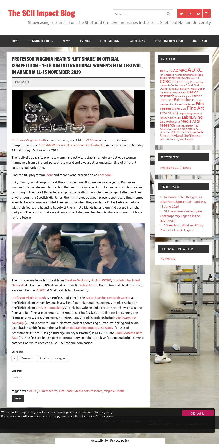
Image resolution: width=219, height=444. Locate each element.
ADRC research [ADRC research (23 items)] (167, 74)
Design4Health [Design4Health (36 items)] (188, 88)
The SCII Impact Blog (41, 13)
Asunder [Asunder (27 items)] (172, 77)
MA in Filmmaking (50, 307)
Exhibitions (137, 41)
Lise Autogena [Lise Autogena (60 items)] (170, 121)
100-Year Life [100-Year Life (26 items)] (166, 70)
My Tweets (167, 258)
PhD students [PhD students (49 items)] (180, 132)
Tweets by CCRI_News (175, 167)
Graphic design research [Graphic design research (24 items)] (190, 113)
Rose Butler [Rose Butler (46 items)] (197, 132)
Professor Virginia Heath (29, 140)
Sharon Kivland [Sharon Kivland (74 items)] (171, 135)
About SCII (199, 41)
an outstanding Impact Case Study (89, 327)
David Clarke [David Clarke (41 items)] (193, 85)
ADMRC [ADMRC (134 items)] (180, 70)
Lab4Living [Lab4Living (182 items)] (192, 116)
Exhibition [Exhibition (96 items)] (182, 99)
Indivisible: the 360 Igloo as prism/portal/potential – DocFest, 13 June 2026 (183, 201)
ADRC (40, 290)
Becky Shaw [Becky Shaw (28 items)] (183, 77)
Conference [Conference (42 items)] (177, 85)
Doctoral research (169, 41)
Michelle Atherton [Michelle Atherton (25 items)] (184, 125)
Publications (109, 41)
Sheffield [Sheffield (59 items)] (190, 135)
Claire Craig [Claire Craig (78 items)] (180, 81)
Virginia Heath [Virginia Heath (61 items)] (184, 139)
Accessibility (99, 441)
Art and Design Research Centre (108, 297)
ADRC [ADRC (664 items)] (194, 69)
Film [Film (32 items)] (171, 104)
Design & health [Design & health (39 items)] (169, 88)
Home (15, 41)
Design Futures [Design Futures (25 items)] (179, 92)
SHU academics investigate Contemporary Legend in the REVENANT (181, 215)
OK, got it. (198, 413)
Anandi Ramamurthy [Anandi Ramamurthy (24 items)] (184, 74)
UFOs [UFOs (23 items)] (170, 139)
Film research (48, 391)
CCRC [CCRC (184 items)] (165, 81)
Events (85, 41)
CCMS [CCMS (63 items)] (195, 77)
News (66, 41)
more (108, 412)
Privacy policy (119, 441)
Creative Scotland (77, 280)
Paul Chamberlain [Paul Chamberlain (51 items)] (183, 128)
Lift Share (66, 391)
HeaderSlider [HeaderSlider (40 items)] (168, 117)
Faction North (87, 285)
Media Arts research (88, 391)
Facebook (104, 175)
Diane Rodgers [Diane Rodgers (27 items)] (183, 96)
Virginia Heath (114, 391)
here (49, 175)
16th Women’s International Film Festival (70, 145)
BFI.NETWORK (101, 280)
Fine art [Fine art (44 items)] (181, 108)
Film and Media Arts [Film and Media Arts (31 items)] (184, 104)
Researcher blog (41, 41)
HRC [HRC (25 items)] (179, 117)
